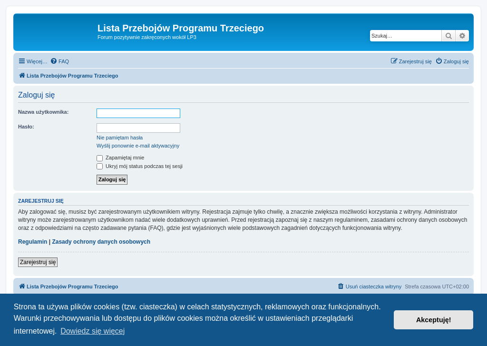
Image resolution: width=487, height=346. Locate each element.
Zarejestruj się (38, 262)
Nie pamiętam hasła (120, 137)
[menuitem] (59, 61)
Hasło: (26, 126)
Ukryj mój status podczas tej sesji (140, 166)
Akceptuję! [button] (433, 320)
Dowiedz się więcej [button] (92, 331)
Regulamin (32, 241)
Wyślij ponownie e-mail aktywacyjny (138, 145)
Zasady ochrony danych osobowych (101, 241)
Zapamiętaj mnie (120, 157)
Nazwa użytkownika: (43, 112)
